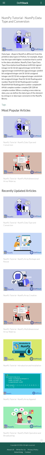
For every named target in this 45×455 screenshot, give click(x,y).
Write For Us (21, 449)
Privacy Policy (33, 449)
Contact (28, 452)
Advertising (18, 452)
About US (10, 449)
